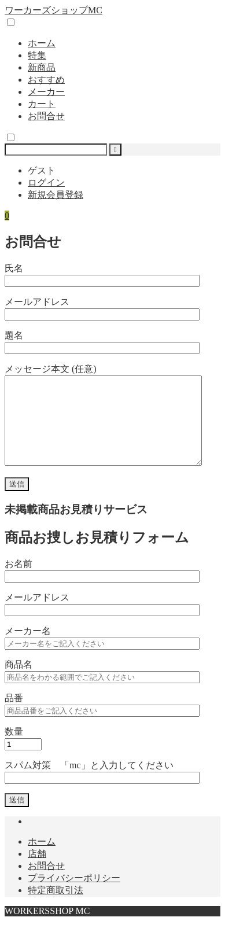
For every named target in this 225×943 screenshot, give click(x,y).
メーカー (46, 92)
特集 (37, 55)
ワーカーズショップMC (53, 10)
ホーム (42, 43)
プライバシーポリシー (74, 895)
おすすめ (46, 79)
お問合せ (46, 116)
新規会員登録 (55, 195)
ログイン (46, 182)
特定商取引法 (55, 907)
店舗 (37, 871)
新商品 (42, 67)
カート (42, 104)
